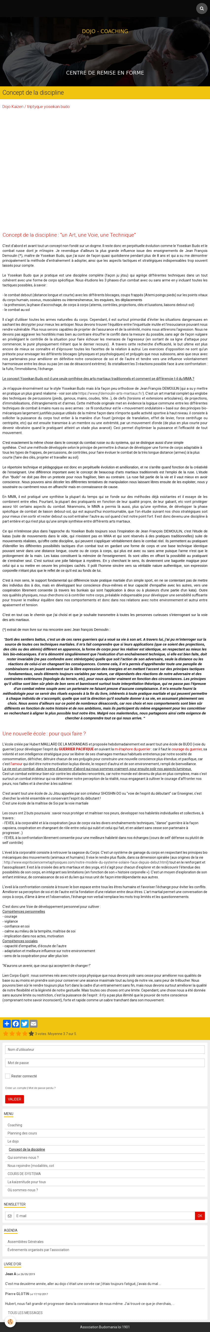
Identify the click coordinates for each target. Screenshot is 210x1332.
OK (200, 1216)
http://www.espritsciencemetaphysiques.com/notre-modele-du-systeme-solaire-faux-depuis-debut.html (85, 862)
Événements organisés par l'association (38, 1250)
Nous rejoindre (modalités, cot (31, 1166)
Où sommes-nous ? (23, 1190)
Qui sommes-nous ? (23, 1158)
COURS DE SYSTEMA (24, 1174)
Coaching (15, 1125)
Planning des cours (22, 1133)
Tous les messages (25, 1313)
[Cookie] (10, 1321)
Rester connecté (21, 1076)
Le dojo (13, 1141)
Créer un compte (15, 1088)
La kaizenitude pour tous (27, 1182)
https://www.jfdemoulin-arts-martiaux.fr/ (110, 393)
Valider (14, 1099)
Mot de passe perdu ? (42, 1088)
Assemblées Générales (26, 1242)
